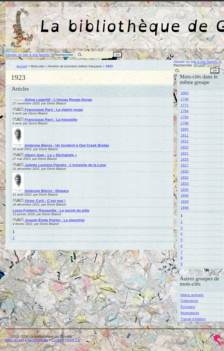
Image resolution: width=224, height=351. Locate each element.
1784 (184, 111)
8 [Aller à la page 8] (181, 258)
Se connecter (38, 340)
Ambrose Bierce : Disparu (40, 191)
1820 (184, 147)
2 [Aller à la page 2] (13, 238)
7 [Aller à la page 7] (181, 252)
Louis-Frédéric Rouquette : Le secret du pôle (50, 210)
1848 (184, 208)
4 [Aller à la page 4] (181, 234)
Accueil (22, 66)
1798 (184, 123)
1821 (184, 153)
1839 (184, 201)
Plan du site (15, 340)
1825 (184, 159)
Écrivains (187, 307)
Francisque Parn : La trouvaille (44, 119)
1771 (184, 105)
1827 (184, 165)
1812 (184, 141)
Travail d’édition (193, 319)
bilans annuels (191, 295)
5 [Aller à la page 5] (181, 240)
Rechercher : (64, 55)
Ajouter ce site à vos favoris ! (29, 55)
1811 (184, 135)
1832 (184, 177)
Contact (57, 340)
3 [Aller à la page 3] (181, 228)
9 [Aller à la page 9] (181, 264)
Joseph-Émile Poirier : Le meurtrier (48, 220)
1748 (184, 99)
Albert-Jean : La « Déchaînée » (44, 155)
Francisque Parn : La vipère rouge (47, 109)
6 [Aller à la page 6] (181, 246)
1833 (184, 183)
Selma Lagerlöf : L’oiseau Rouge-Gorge (52, 100)
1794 (184, 117)
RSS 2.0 (73, 340)
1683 (184, 93)
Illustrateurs (189, 313)
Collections (189, 301)
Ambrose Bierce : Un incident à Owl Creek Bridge (60, 145)
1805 (184, 129)
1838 (184, 195)
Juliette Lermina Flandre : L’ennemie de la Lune (59, 165)
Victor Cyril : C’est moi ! (39, 201)
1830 (184, 171)
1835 (184, 190)
